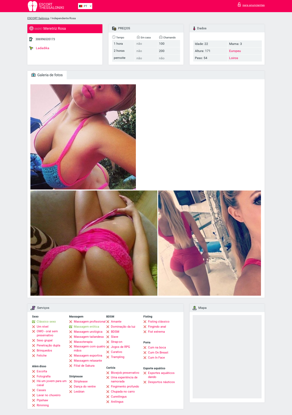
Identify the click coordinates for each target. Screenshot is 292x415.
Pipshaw (42, 400)
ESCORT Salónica (38, 18)
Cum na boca (157, 347)
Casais (41, 390)
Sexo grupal (45, 340)
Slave (114, 337)
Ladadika (39, 48)
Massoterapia (83, 342)
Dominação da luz (123, 326)
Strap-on (116, 342)
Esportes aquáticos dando (161, 375)
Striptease (81, 381)
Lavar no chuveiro (49, 395)
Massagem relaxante (88, 360)
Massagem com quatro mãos (89, 348)
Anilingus (117, 401)
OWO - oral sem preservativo (47, 333)
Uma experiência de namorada (124, 379)
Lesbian (79, 391)
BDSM (115, 331)
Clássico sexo (46, 321)
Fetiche (42, 355)
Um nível (42, 326)
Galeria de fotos (47, 75)
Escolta (42, 371)
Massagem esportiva (88, 355)
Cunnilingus (119, 396)
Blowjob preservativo (125, 373)
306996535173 (45, 39)
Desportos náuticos (161, 382)
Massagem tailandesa (89, 337)
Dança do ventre (85, 386)
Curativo (116, 352)
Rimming (43, 405)
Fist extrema (156, 331)
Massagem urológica (88, 331)
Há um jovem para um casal (52, 383)
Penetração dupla (48, 345)
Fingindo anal (157, 326)
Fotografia (43, 376)
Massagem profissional (90, 321)
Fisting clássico (159, 321)
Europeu (235, 51)
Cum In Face (156, 357)
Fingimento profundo (125, 386)
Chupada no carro (123, 391)
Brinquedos (44, 350)
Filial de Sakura (84, 365)
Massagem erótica (86, 326)
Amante (116, 321)
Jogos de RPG (120, 347)
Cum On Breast (158, 352)
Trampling (117, 357)
